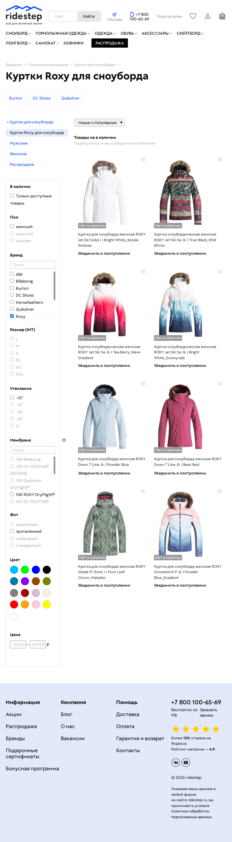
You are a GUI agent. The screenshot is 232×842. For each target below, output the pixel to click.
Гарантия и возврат (140, 738)
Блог (66, 714)
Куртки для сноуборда (29, 122)
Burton (15, 98)
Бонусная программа (32, 768)
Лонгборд (17, 43)
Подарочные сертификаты (22, 753)
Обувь (127, 33)
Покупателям (169, 16)
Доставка (127, 714)
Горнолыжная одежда (61, 33)
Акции (14, 714)
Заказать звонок (208, 712)
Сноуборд (17, 33)
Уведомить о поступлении (104, 253)
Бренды (15, 738)
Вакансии (73, 738)
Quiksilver (70, 98)
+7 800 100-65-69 (139, 17)
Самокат (46, 43)
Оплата (125, 726)
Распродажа (109, 43)
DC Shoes (42, 98)
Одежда (104, 33)
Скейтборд (188, 33)
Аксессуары (155, 33)
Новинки (73, 43)
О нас (68, 726)
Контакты (128, 750)
